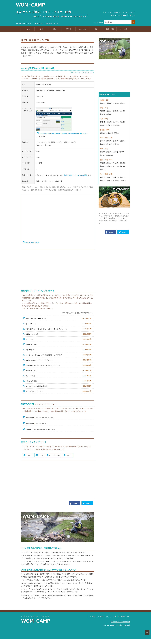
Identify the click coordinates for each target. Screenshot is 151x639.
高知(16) (102, 169)
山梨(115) (109, 133)
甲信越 (68, 29)
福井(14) (116, 144)
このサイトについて (104, 616)
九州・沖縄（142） (106, 174)
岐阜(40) (102, 141)
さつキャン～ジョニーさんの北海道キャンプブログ (59, 354)
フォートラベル (54, 455)
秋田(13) (122, 111)
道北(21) (122, 103)
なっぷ (40, 455)
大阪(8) (115, 152)
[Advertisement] (57, 267)
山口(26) (102, 166)
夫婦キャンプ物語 (59, 334)
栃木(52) (109, 122)
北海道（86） (104, 100)
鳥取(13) (102, 163)
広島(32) (122, 163)
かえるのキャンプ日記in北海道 (59, 386)
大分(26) (102, 180)
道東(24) (116, 103)
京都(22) (109, 152)
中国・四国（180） (106, 160)
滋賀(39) (102, 152)
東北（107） (104, 108)
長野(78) (116, 133)
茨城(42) (102, 122)
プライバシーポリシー (121, 616)
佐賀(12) (109, 177)
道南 (36, 23)
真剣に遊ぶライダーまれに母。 (59, 318)
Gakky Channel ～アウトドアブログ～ (59, 360)
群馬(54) (116, 122)
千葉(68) (102, 125)
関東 (55, 29)
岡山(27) (116, 163)
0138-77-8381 (40, 102)
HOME (92, 616)
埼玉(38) (122, 122)
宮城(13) (116, 111)
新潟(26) (102, 133)
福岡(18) (102, 177)
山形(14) (102, 114)
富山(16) (102, 144)
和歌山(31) (109, 155)
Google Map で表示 (32, 242)
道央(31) (109, 103)
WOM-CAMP (20, 23)
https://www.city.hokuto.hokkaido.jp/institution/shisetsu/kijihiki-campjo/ (63, 133)
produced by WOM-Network (120, 621)
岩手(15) (109, 111)
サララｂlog (59, 339)
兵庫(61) (121, 152)
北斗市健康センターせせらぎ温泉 (75, 175)
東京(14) (109, 125)
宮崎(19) (109, 180)
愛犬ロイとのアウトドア (59, 391)
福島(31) (109, 114)
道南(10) (102, 103)
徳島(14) (109, 166)
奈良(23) (102, 155)
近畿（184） (104, 149)
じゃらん (69, 455)
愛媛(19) (122, 166)
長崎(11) (116, 177)
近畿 (96, 29)
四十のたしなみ (59, 370)
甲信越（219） (105, 130)
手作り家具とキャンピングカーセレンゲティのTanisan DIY (59, 328)
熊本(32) (122, 177)
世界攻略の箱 (59, 349)
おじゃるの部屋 (59, 380)
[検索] (117, 22)
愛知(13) (116, 141)
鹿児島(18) (116, 180)
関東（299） (104, 119)
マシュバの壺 (59, 375)
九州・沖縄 (123, 29)
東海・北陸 (82, 29)
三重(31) (122, 141)
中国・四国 (110, 29)
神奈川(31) (116, 125)
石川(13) (109, 144)
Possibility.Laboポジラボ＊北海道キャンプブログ (59, 365)
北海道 (30, 23)
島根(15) (109, 163)
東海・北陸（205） (106, 137)
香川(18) (116, 166)
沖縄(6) (123, 180)
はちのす (29, 455)
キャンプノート (59, 323)
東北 (41, 29)
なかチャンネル (59, 344)
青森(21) (102, 111)
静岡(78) (109, 141)
